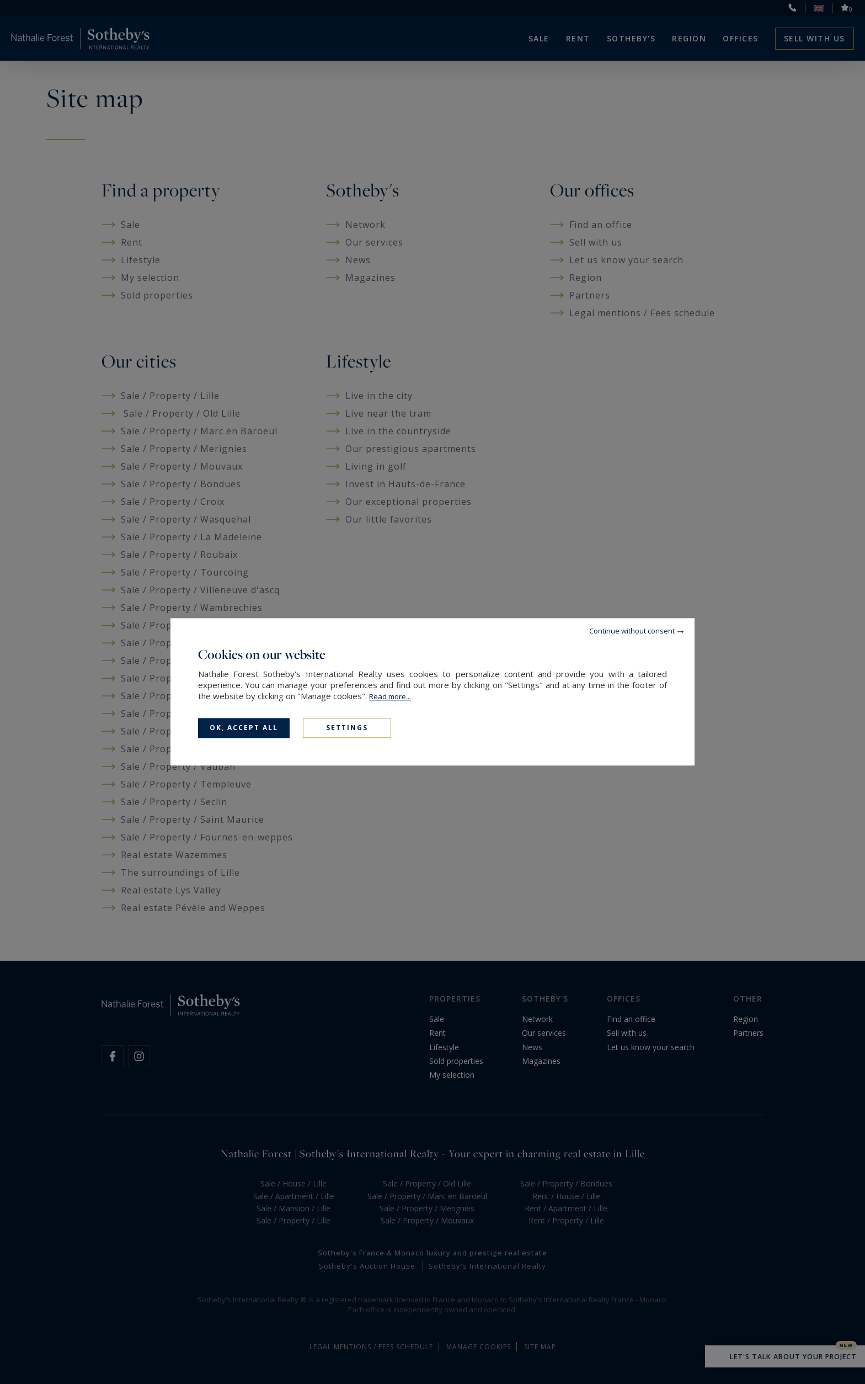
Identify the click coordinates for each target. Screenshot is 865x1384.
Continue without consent (632, 631)
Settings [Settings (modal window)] (347, 727)
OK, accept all (244, 727)
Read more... (390, 696)
